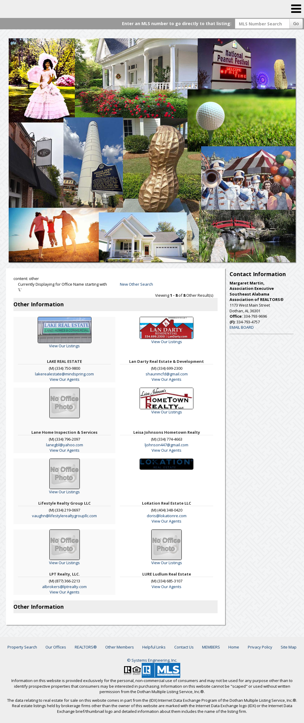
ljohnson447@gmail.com (166, 445)
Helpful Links (154, 647)
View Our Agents (65, 379)
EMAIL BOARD (242, 327)
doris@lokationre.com (167, 515)
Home (233, 647)
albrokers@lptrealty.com (64, 586)
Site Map (289, 647)
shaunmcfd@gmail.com (167, 374)
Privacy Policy (260, 647)
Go (296, 23)
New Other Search (136, 284)
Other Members (119, 647)
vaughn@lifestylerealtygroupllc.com (64, 515)
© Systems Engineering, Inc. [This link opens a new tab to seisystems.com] (152, 660)
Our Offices (55, 647)
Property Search (22, 647)
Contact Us (184, 647)
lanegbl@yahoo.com (64, 445)
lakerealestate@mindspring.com (64, 374)
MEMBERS (211, 647)
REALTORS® (86, 647)
